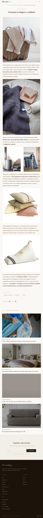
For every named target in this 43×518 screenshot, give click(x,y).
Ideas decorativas (21, 9)
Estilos (24, 479)
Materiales (24, 482)
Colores (24, 477)
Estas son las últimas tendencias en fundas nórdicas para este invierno (20, 371)
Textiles (23, 295)
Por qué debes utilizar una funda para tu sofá (13, 431)
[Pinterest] (38, 515)
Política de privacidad (6, 509)
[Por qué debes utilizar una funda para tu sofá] (21, 416)
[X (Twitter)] (12, 301)
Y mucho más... (5, 493)
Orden (3, 489)
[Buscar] (36, 2)
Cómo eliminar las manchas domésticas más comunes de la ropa (19, 341)
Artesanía (17, 295)
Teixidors (22, 142)
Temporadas (25, 484)
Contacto (3, 502)
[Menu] (39, 2)
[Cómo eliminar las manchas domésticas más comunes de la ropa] (21, 326)
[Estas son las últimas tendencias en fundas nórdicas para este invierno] (21, 356)
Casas (3, 477)
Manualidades (4, 491)
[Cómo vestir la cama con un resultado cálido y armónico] (21, 386)
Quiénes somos (5, 499)
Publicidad (4, 504)
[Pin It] (9, 301)
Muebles (3, 482)
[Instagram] (40, 515)
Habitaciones (4, 479)
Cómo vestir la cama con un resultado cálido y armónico (16, 401)
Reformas (4, 484)
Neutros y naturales (8, 295)
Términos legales (5, 506)
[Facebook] (15, 301)
